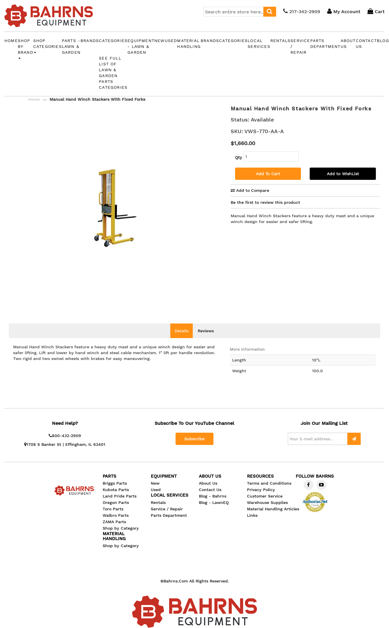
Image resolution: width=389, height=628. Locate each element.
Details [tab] (181, 339)
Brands (89, 40)
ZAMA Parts (114, 530)
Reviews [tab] (206, 339)
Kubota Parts (116, 498)
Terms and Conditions (269, 492)
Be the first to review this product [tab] (265, 202)
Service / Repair (300, 46)
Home (11, 40)
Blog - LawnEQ (214, 511)
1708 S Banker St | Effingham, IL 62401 (64, 453)
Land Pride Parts (119, 504)
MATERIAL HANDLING (189, 43)
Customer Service (265, 504)
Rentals (280, 40)
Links (252, 524)
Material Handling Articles (273, 517)
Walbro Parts (116, 524)
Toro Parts (113, 517)
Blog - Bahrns (212, 504)
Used (171, 40)
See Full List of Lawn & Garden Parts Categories (113, 73)
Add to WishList (343, 173)
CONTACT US (366, 43)
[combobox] (239, 12)
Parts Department (325, 43)
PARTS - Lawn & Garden (71, 46)
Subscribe (194, 447)
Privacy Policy (261, 498)
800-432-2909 (65, 444)
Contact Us (210, 498)
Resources (260, 485)
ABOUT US (348, 43)
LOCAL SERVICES (259, 43)
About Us (208, 492)
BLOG (383, 40)
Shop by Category (121, 537)
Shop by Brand (25, 48)
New (159, 40)
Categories (113, 40)
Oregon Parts (116, 511)
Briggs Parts (115, 492)
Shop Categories (47, 45)
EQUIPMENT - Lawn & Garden (140, 46)
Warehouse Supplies (267, 511)
